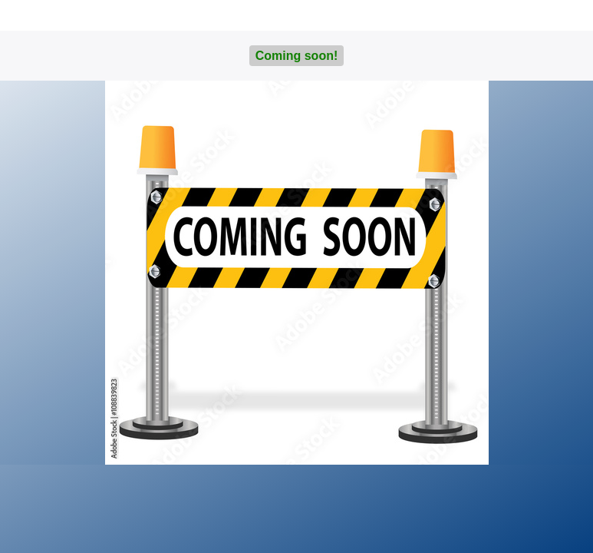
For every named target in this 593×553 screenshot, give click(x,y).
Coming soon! (296, 55)
